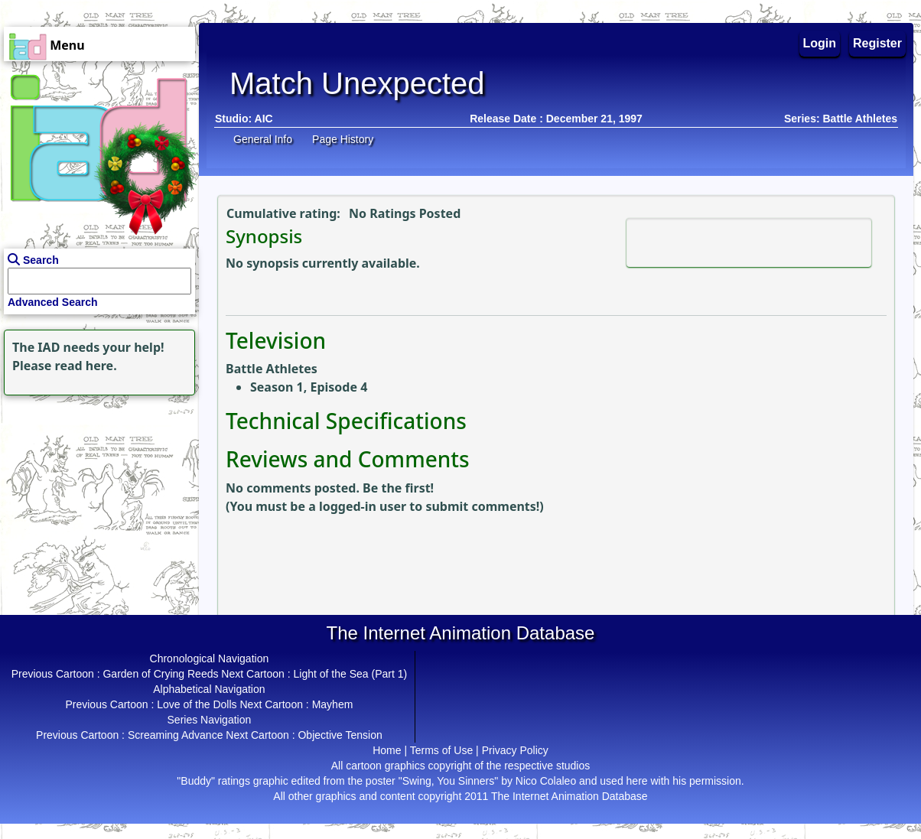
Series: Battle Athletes (840, 118)
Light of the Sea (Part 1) (351, 674)
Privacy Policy (515, 750)
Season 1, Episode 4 (308, 387)
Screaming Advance (175, 735)
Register (877, 43)
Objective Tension (340, 735)
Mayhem (332, 704)
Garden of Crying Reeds (160, 674)
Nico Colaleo (546, 781)
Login (820, 43)
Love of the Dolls (196, 704)
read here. (86, 365)
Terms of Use (441, 750)
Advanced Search (53, 302)
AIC (264, 118)
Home (387, 750)
